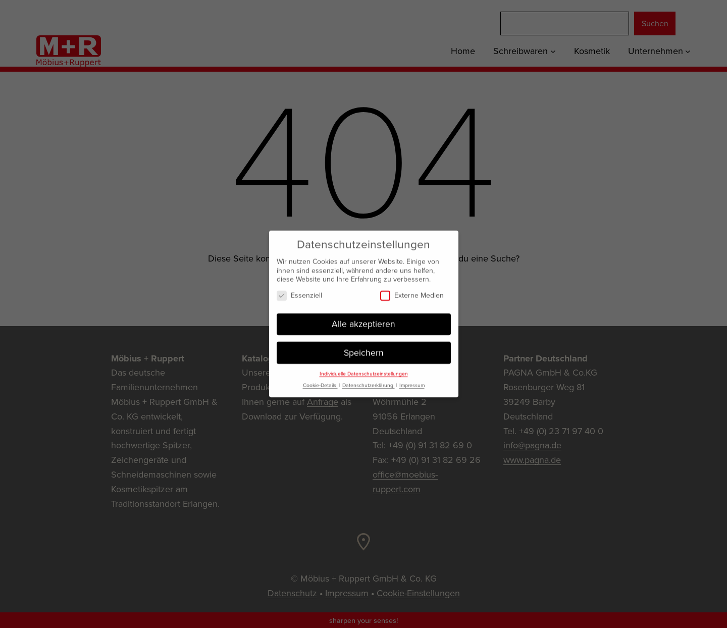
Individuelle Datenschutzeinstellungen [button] (364, 370)
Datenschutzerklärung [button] (368, 381)
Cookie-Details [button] (320, 381)
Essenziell (299, 291)
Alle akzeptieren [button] (363, 320)
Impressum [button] (412, 381)
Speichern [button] (364, 348)
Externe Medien (412, 291)
